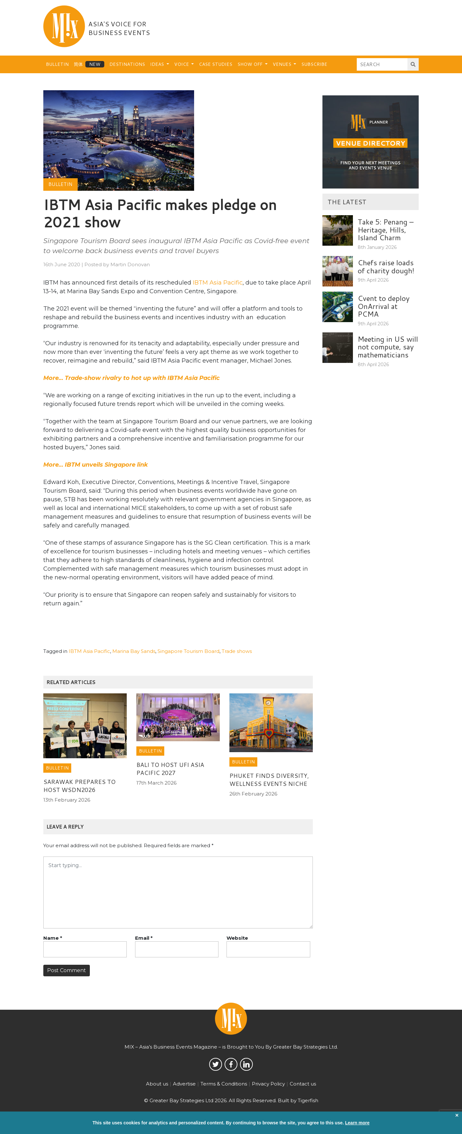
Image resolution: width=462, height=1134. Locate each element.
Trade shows (237, 651)
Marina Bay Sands (133, 651)
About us (157, 1084)
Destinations (127, 64)
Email (144, 938)
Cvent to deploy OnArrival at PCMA (384, 306)
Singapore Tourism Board (188, 651)
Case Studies (215, 64)
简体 (78, 64)
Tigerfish (308, 1100)
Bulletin (57, 64)
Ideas (157, 64)
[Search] (382, 64)
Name (52, 938)
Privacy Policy (268, 1084)
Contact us (303, 1084)
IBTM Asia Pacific (218, 282)
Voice (182, 64)
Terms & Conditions (224, 1084)
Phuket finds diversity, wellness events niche (269, 779)
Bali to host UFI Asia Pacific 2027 (170, 768)
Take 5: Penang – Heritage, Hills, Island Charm (386, 229)
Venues (283, 64)
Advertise (184, 1084)
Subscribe (314, 64)
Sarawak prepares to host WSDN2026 (79, 786)
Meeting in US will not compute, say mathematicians (388, 347)
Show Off (250, 64)
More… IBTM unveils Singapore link (95, 464)
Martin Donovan (130, 264)
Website (237, 938)
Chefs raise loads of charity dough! (386, 266)
